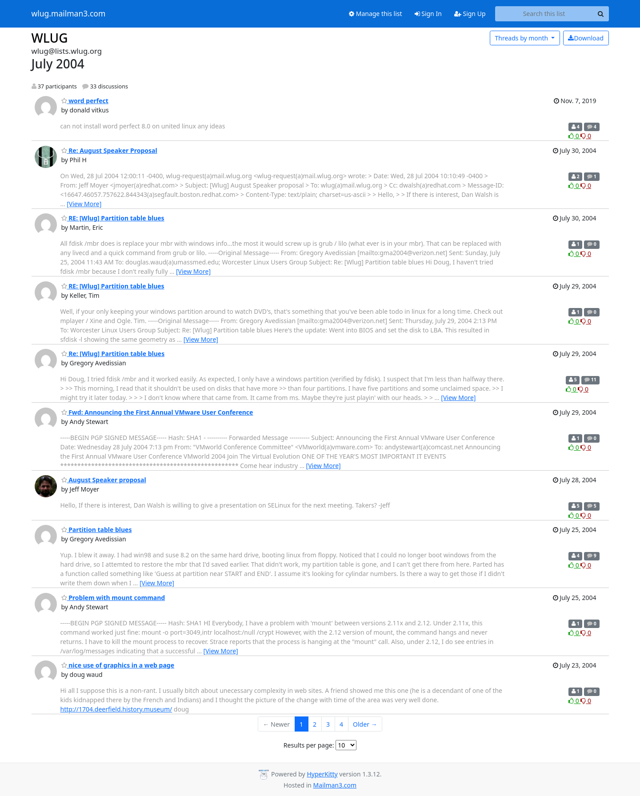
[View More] (84, 204)
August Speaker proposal (103, 480)
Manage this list (375, 13)
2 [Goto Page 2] (314, 724)
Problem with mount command (113, 597)
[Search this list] (544, 13)
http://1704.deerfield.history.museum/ (116, 709)
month (522, 38)
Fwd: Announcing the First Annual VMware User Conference (157, 412)
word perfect (84, 100)
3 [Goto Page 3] (328, 724)
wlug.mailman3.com (69, 13)
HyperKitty (322, 774)
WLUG (50, 37)
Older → (365, 724)
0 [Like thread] (574, 136)
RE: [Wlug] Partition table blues (112, 218)
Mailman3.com (334, 785)
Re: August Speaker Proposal (109, 150)
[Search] (601, 13)
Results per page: (309, 745)
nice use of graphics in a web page (118, 665)
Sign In (428, 13)
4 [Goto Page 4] (341, 724)
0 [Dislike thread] (585, 136)
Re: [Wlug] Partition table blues (113, 353)
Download (586, 38)
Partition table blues (96, 529)
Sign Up (470, 13)
